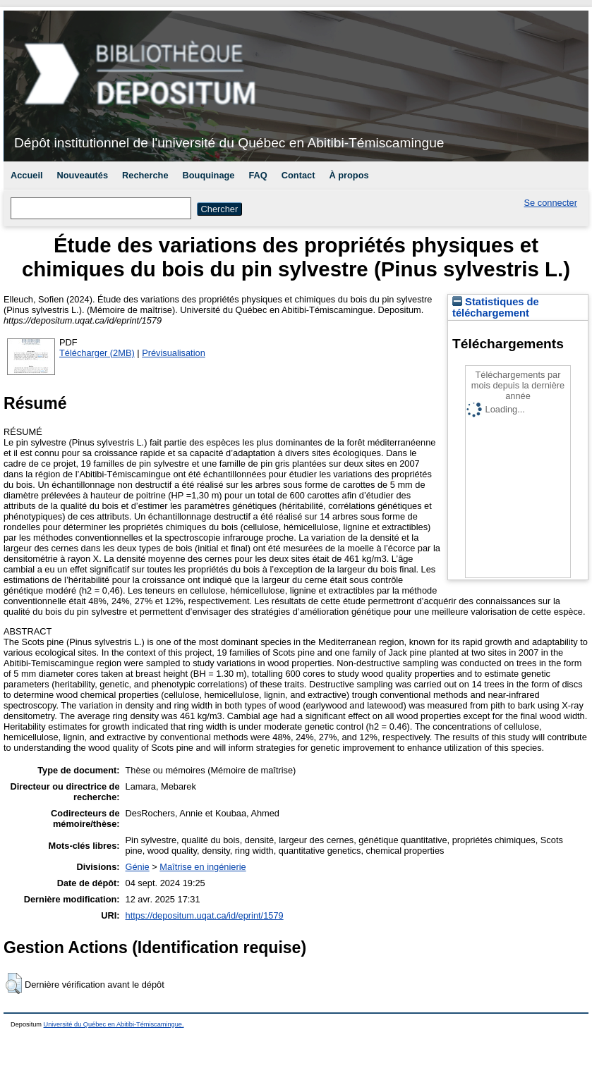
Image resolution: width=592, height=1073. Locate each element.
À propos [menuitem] (348, 175)
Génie (138, 867)
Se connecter (550, 202)
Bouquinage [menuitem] (209, 175)
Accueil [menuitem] (27, 175)
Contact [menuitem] (298, 175)
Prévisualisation (173, 353)
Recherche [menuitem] (145, 175)
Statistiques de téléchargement (495, 307)
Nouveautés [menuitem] (83, 175)
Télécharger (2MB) (97, 353)
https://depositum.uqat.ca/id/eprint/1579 (205, 915)
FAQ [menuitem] (257, 175)
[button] (14, 983)
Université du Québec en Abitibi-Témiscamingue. (114, 1024)
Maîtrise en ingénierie (202, 867)
